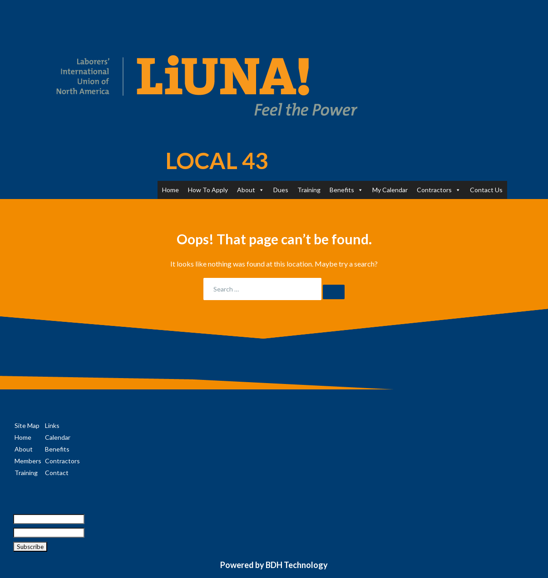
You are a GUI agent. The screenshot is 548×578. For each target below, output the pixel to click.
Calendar (57, 437)
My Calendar (390, 190)
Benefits (346, 190)
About (250, 190)
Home (170, 190)
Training (309, 190)
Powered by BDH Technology (274, 565)
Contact (57, 472)
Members (28, 461)
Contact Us (486, 190)
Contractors (439, 190)
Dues (280, 190)
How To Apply (208, 190)
